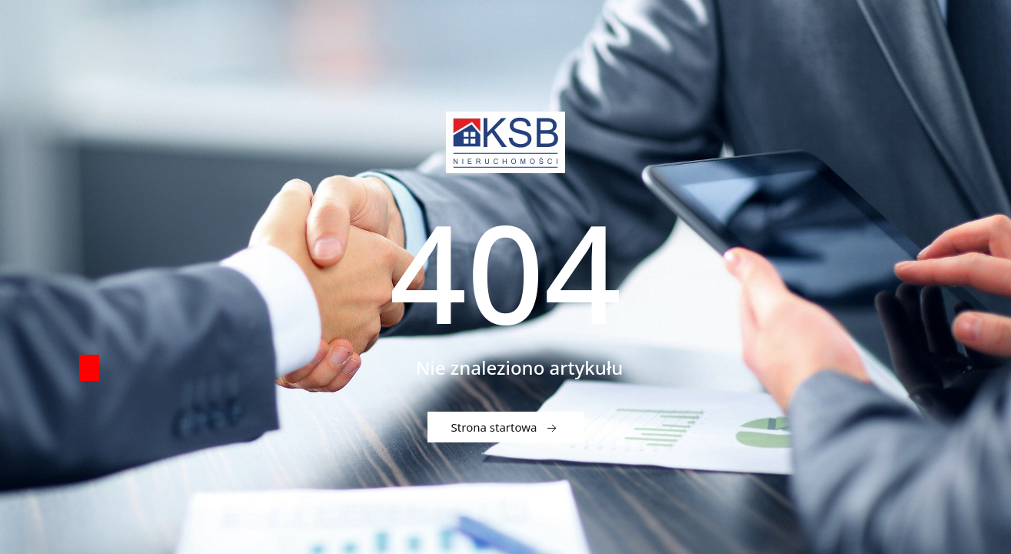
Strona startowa (505, 427)
